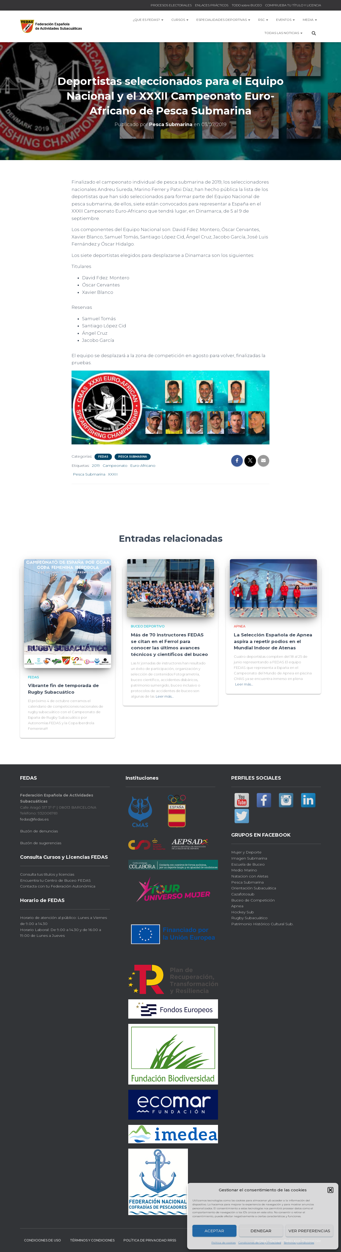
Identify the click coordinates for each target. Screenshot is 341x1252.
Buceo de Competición (253, 899)
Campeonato (115, 465)
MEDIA (310, 20)
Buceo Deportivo (148, 627)
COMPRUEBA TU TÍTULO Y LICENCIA (293, 5)
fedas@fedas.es (34, 818)
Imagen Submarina (249, 857)
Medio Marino (244, 869)
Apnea (239, 627)
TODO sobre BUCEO (247, 5)
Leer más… (164, 695)
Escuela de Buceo (248, 863)
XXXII (113, 474)
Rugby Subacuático (249, 917)
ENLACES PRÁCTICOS (211, 5)
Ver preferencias (309, 1230)
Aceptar (214, 1230)
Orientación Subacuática (253, 887)
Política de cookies (223, 1242)
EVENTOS (285, 20)
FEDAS (103, 456)
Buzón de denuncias (39, 830)
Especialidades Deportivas (223, 20)
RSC (263, 20)
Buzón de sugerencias (40, 842)
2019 (96, 465)
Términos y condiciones (299, 1242)
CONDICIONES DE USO (42, 1240)
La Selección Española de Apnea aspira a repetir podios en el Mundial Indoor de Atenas (273, 641)
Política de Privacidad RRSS (150, 1240)
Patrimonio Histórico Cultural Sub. (262, 923)
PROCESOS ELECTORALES (171, 5)
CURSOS (179, 20)
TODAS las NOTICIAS (283, 33)
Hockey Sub (242, 911)
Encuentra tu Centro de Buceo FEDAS (55, 879)
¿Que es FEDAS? (148, 20)
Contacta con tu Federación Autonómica (57, 886)
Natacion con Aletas (249, 875)
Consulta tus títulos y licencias (47, 874)
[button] (330, 1190)
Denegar (260, 1230)
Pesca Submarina (132, 456)
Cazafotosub (242, 893)
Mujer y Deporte (246, 852)
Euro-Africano (142, 465)
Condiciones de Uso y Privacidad (259, 1242)
